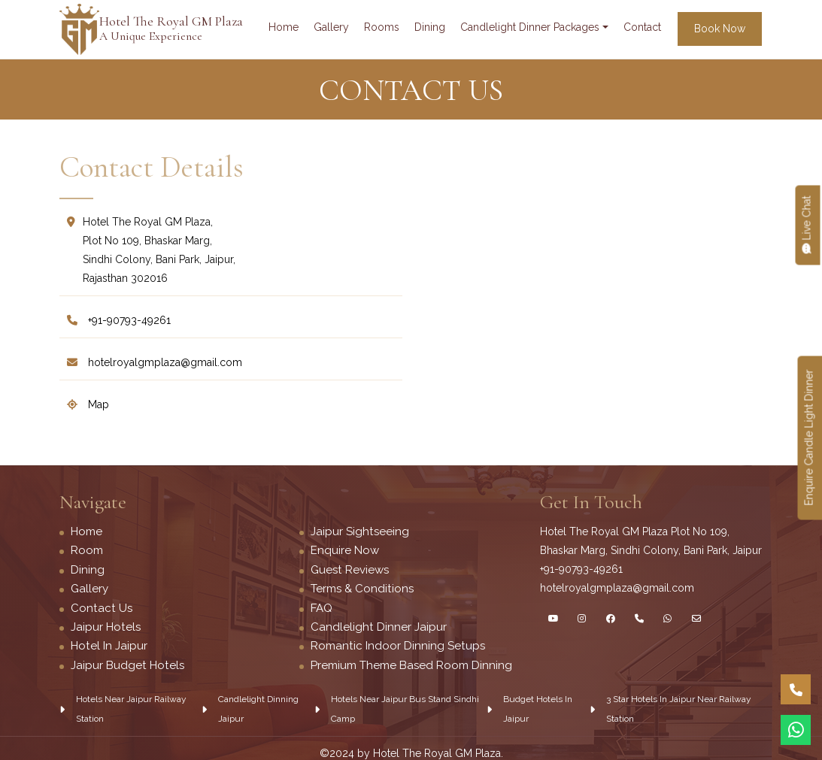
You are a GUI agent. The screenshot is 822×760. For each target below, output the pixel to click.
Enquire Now (345, 550)
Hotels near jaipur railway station (131, 706)
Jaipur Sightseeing (359, 531)
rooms (381, 27)
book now (719, 29)
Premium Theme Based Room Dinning (411, 663)
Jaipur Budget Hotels (127, 663)
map (88, 404)
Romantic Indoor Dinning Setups (397, 644)
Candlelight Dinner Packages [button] (529, 27)
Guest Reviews (349, 569)
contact (642, 27)
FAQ (321, 606)
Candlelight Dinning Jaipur (258, 706)
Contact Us (101, 606)
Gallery (89, 588)
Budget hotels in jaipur (537, 706)
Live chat (807, 225)
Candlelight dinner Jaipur (378, 625)
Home (283, 27)
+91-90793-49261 (119, 320)
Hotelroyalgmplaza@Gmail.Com (154, 362)
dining (429, 27)
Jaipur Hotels (105, 625)
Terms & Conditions (362, 588)
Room (87, 550)
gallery (331, 27)
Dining (88, 569)
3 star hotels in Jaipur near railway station (678, 706)
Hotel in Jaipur (109, 644)
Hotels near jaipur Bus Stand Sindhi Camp (405, 706)
